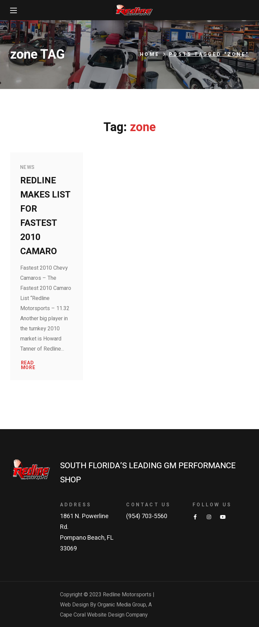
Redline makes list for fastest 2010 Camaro (45, 216)
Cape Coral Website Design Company (104, 615)
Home (150, 54)
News (27, 167)
